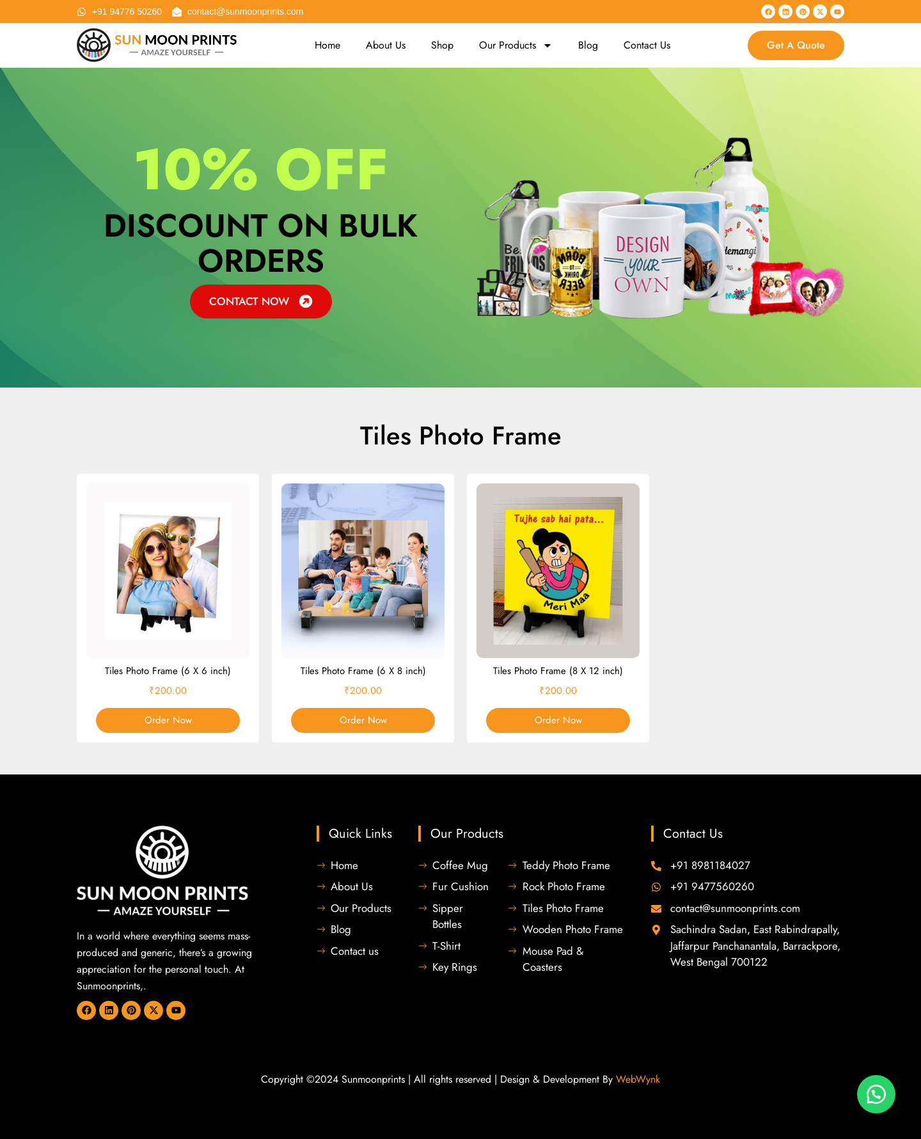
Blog (588, 45)
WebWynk (638, 1079)
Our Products (516, 45)
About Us (385, 45)
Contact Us (647, 45)
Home (327, 45)
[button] (876, 1094)
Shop (442, 45)
